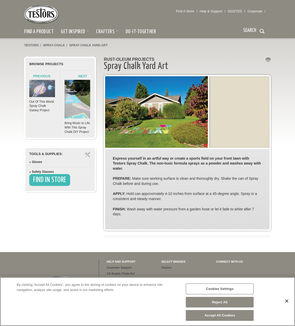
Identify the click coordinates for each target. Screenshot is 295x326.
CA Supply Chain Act (121, 273)
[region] (147, 301)
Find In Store (49, 180)
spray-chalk (54, 45)
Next (82, 76)
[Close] (286, 301)
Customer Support (119, 267)
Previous (41, 76)
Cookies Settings (220, 289)
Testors (31, 45)
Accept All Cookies (219, 315)
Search (262, 32)
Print (268, 60)
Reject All (219, 302)
